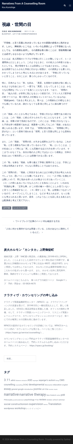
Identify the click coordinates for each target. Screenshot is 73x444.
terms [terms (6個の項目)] (46, 404)
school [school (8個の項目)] (55, 400)
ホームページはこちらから (16, 280)
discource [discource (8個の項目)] (49, 385)
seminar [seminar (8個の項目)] (61, 400)
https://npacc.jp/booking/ (41, 345)
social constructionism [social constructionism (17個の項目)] (16, 404)
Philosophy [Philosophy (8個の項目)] (8, 400)
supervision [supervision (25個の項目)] (36, 404)
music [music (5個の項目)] (56, 389)
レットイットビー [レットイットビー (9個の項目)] (33, 408)
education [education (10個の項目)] (57, 385)
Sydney (67, 439)
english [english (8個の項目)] (65, 385)
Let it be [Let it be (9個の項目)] (45, 389)
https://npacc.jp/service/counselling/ (23, 332)
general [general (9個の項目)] (14, 389)
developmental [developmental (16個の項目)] (36, 384)
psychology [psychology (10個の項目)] (29, 400)
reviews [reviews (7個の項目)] (49, 400)
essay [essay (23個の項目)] (7, 388)
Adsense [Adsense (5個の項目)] (18, 380)
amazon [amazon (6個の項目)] (24, 380)
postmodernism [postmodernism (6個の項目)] (18, 400)
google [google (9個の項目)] (21, 389)
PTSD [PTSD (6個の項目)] (37, 400)
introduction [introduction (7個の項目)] (28, 389)
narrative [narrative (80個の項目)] (11, 394)
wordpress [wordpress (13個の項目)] (9, 408)
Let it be (6, 208)
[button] (65, 6)
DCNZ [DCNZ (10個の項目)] (25, 385)
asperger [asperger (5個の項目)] (35, 380)
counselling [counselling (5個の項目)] (19, 385)
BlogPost (6, 34)
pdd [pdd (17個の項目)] (63, 394)
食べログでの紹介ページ (42, 280)
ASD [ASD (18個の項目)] (29, 380)
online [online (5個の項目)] (58, 395)
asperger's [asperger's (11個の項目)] (43, 380)
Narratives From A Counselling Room (23, 3)
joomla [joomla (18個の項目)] (37, 388)
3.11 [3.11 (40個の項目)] (7, 380)
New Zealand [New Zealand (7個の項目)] (51, 395)
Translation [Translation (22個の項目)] (54, 404)
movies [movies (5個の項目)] (51, 389)
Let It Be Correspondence (25, 34)
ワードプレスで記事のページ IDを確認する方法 (37, 221)
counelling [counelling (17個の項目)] (9, 384)
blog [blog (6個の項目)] (57, 380)
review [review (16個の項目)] (42, 399)
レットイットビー (20, 208)
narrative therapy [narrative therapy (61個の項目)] (32, 394)
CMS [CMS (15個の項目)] (62, 380)
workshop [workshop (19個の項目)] (20, 408)
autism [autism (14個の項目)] (52, 380)
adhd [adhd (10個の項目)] (13, 380)
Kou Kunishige (14, 31)
